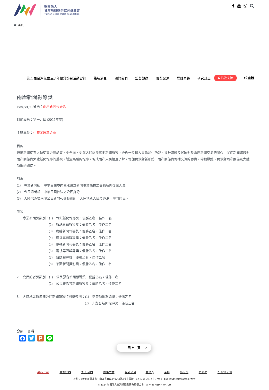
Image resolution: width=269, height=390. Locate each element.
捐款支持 (227, 78)
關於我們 (122, 78)
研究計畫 (204, 78)
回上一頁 (134, 347)
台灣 (30, 330)
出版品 (184, 372)
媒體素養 (184, 78)
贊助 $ (150, 372)
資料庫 (203, 372)
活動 (167, 372)
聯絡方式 (109, 372)
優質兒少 (163, 78)
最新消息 (102, 78)
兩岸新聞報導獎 (54, 106)
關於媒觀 (65, 372)
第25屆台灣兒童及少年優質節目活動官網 (58, 78)
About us (43, 372)
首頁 (21, 25)
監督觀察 (143, 78)
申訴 (251, 78)
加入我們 (87, 372)
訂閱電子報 (225, 372)
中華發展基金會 (44, 132)
